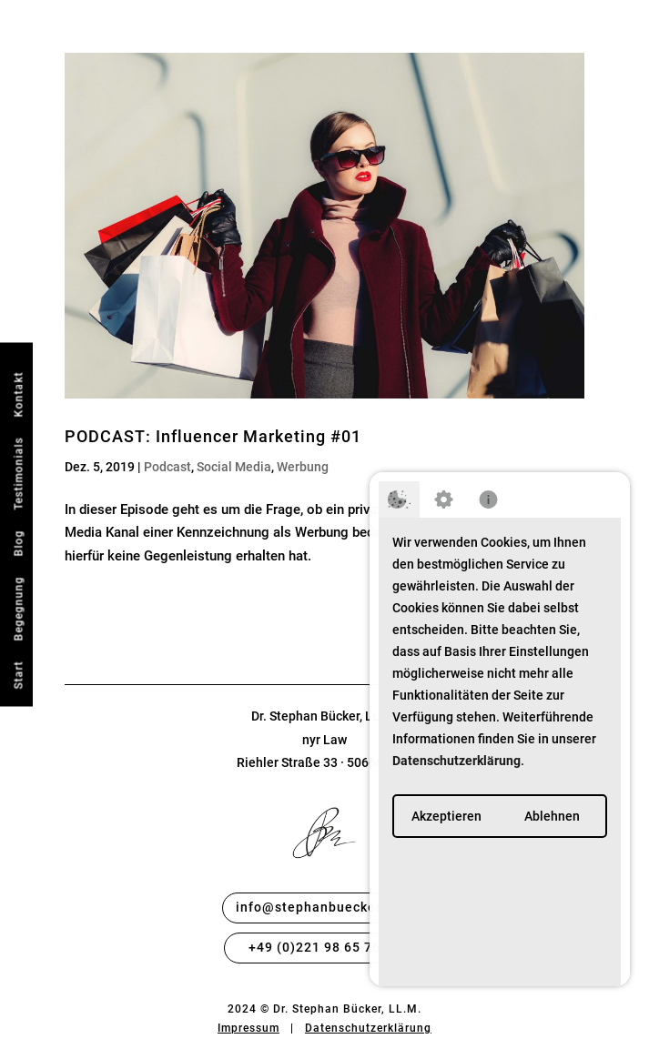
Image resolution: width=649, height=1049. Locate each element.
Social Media (234, 466)
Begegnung (18, 608)
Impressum (248, 1028)
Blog (18, 543)
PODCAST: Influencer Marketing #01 (213, 436)
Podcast (167, 466)
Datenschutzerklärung (368, 1028)
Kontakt (18, 394)
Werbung (303, 466)
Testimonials (18, 473)
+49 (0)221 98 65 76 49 (324, 947)
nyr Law (324, 739)
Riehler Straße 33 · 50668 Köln (324, 762)
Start (18, 675)
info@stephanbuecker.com (324, 907)
